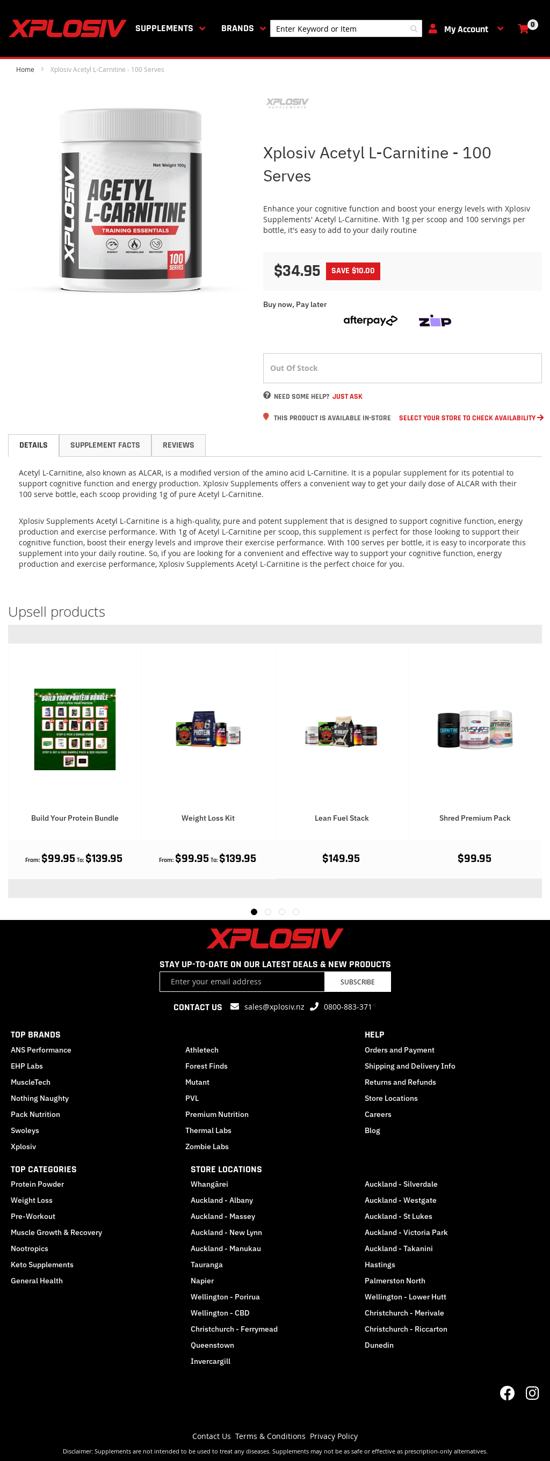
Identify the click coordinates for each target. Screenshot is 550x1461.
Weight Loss (32, 1200)
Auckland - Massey (223, 1216)
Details (33, 445)
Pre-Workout (33, 1216)
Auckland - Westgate (401, 1200)
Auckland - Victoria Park (406, 1232)
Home (25, 69)
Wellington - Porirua (225, 1297)
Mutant (197, 1082)
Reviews (178, 445)
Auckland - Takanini (399, 1248)
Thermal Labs (208, 1130)
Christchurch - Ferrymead (234, 1329)
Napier (202, 1280)
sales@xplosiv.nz (274, 1007)
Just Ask (347, 396)
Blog (372, 1130)
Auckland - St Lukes (398, 1216)
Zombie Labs (207, 1146)
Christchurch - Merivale (404, 1313)
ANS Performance (41, 1050)
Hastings (380, 1264)
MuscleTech (30, 1082)
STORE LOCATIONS (226, 1169)
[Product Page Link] (74, 726)
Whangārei (209, 1184)
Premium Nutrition (217, 1114)
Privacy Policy (334, 1436)
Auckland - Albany (222, 1200)
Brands (237, 28)
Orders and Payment (400, 1050)
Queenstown (212, 1345)
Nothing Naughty (40, 1098)
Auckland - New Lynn (226, 1232)
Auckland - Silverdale (401, 1184)
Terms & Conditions (270, 1436)
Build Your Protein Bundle (208, 818)
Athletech (202, 1050)
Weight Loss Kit (341, 818)
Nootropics (29, 1248)
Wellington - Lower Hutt (405, 1297)
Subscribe (358, 981)
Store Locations (391, 1098)
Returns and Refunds (400, 1082)
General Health (37, 1280)
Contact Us (211, 1436)
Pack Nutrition (35, 1114)
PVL (192, 1098)
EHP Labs (27, 1066)
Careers (378, 1114)
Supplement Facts (105, 445)
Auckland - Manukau (226, 1248)
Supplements (164, 28)
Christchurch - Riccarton (406, 1329)
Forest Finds (206, 1066)
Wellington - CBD (220, 1313)
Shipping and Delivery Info (410, 1066)
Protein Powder (37, 1184)
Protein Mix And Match (75, 818)
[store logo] (70, 28)
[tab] (33, 445)
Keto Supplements (42, 1264)
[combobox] (346, 28)
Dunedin (379, 1345)
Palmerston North (395, 1280)
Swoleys (25, 1130)
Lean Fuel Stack (475, 818)
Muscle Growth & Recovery (56, 1232)
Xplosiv (23, 1146)
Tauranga (207, 1264)
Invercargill (210, 1361)
